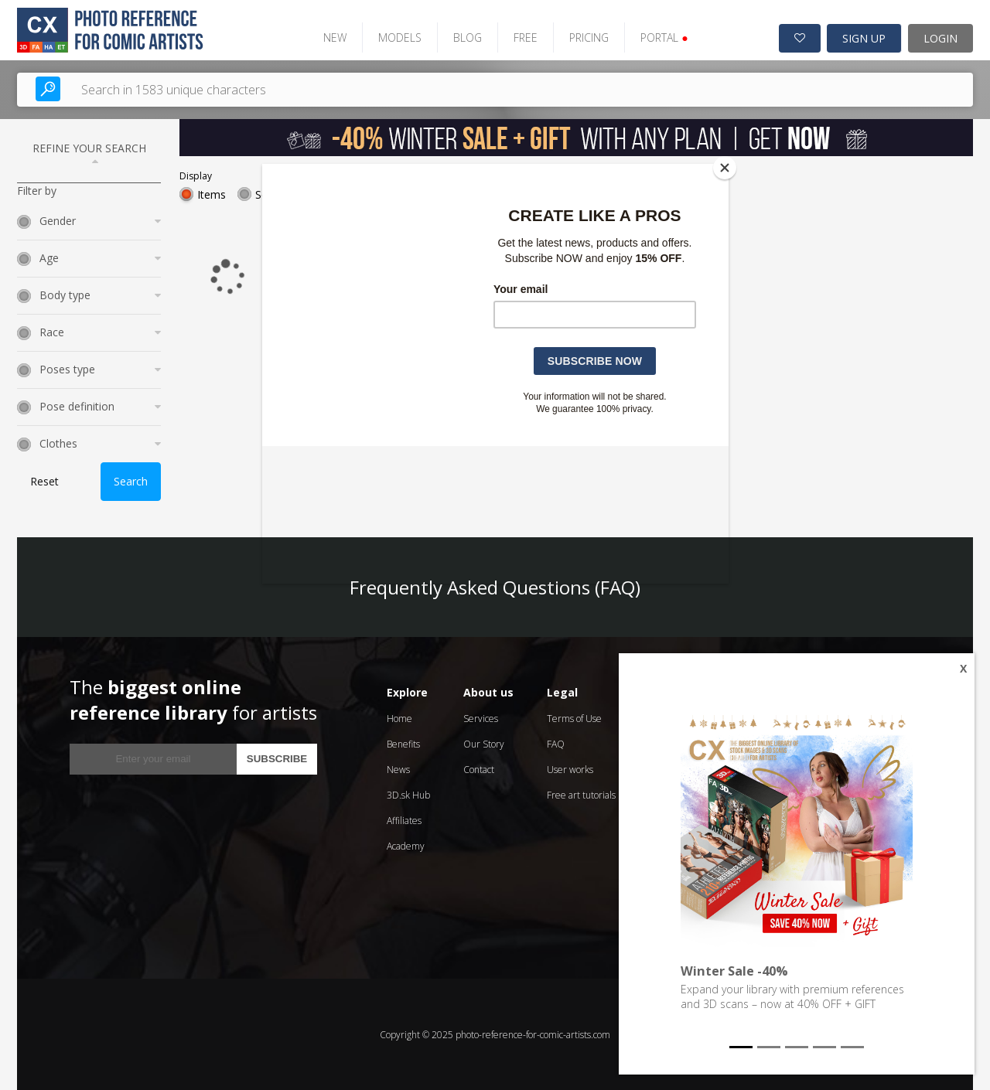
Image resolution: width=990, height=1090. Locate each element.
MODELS (397, 36)
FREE (523, 36)
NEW (332, 36)
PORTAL (661, 36)
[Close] (724, 167)
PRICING (586, 36)
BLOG (465, 36)
